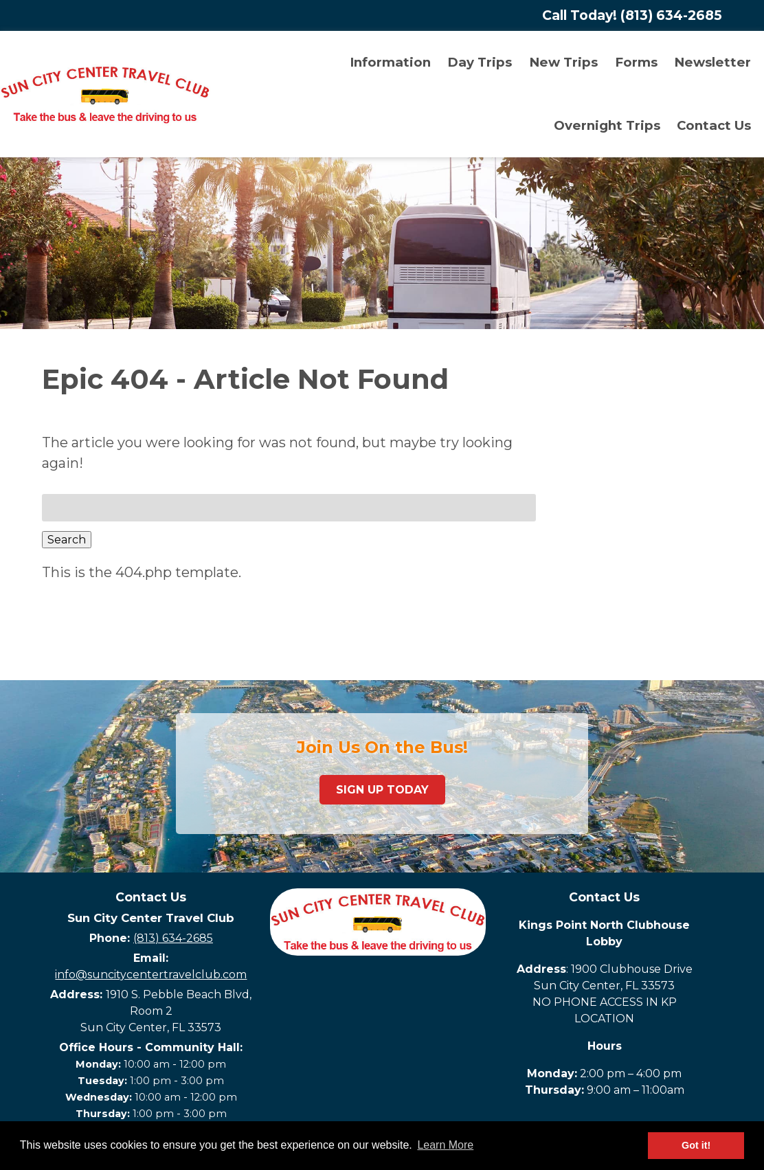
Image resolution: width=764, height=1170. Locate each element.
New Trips (563, 62)
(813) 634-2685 (173, 938)
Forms (636, 62)
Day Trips (479, 62)
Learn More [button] (445, 1145)
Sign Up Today (382, 789)
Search (66, 539)
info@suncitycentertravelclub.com (151, 974)
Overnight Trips (607, 125)
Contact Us (714, 125)
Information (390, 62)
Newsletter (712, 62)
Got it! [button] (696, 1145)
